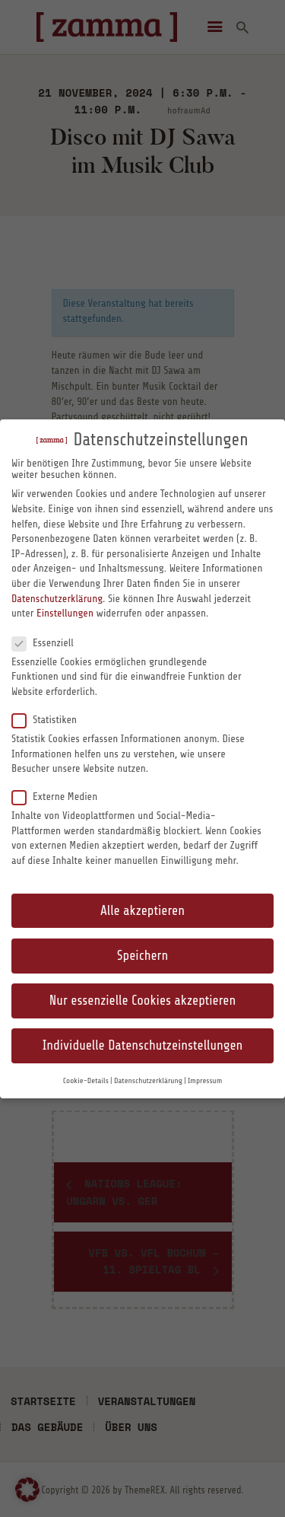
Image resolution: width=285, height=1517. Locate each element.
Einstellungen (64, 613)
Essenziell (48, 642)
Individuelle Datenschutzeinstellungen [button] (143, 1045)
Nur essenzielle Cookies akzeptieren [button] (142, 1000)
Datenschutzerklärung (57, 598)
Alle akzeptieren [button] (142, 911)
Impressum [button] (205, 1080)
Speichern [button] (142, 955)
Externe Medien (60, 796)
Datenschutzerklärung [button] (148, 1080)
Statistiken (50, 719)
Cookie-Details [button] (86, 1080)
